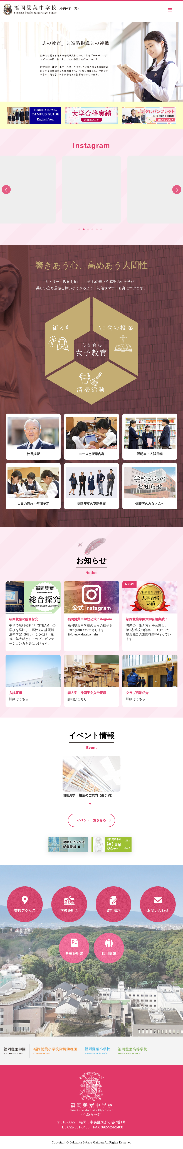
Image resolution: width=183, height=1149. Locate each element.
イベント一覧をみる (91, 820)
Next (176, 189)
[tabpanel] (91, 190)
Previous (6, 189)
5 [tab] (97, 230)
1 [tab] (80, 230)
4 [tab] (93, 230)
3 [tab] (89, 230)
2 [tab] (84, 230)
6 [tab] (102, 230)
